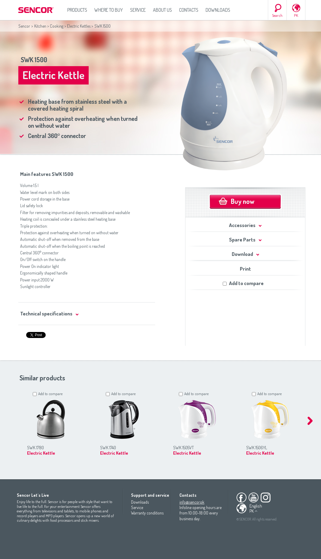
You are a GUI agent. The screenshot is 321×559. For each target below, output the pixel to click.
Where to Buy (108, 10)
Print (245, 269)
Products (77, 10)
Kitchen (40, 26)
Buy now (242, 201)
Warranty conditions (147, 512)
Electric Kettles (78, 26)
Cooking (56, 26)
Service (138, 10)
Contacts (188, 10)
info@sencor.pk (191, 502)
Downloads (218, 10)
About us (162, 10)
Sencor (24, 26)
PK (296, 15)
